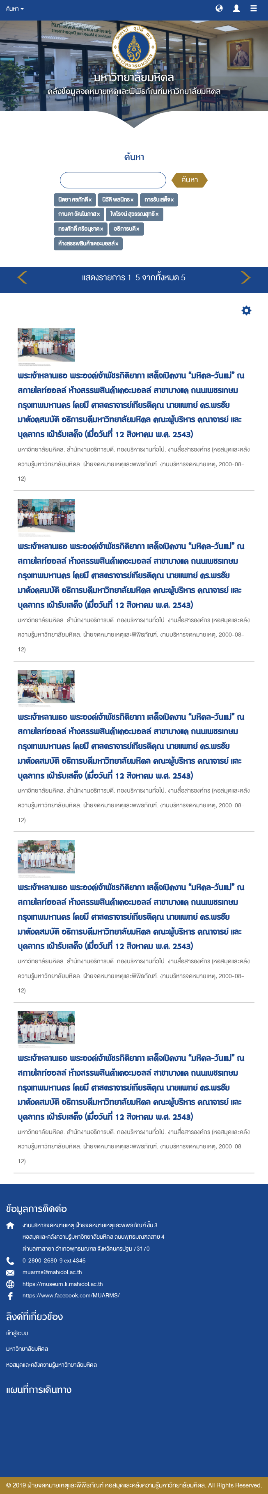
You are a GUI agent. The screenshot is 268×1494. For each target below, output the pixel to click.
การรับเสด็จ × (159, 199)
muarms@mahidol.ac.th (52, 1272)
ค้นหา (189, 180)
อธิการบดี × (126, 229)
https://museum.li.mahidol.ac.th (63, 1284)
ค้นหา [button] (15, 9)
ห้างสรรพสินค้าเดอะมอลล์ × (88, 243)
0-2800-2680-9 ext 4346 (54, 1261)
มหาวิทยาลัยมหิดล (27, 1349)
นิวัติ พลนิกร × (117, 199)
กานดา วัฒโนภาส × (79, 214)
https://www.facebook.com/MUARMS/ (71, 1295)
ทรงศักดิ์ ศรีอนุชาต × (80, 229)
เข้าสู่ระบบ (17, 1333)
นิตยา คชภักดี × (75, 199)
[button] (219, 8)
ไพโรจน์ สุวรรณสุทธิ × (134, 214)
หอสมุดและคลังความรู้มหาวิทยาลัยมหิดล (51, 1365)
